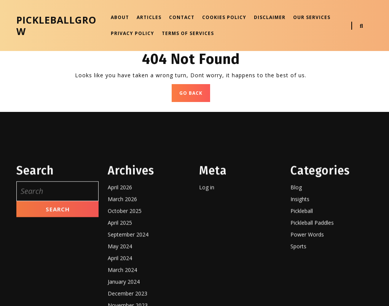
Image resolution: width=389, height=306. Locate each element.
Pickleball (301, 294)
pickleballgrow (56, 25)
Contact (181, 17)
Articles (149, 17)
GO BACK (194, 95)
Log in (206, 270)
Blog (296, 270)
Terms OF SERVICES (188, 33)
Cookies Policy (224, 17)
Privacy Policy (132, 33)
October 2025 (125, 294)
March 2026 (122, 282)
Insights (299, 282)
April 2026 (120, 270)
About (120, 17)
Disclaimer (269, 17)
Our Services (311, 17)
